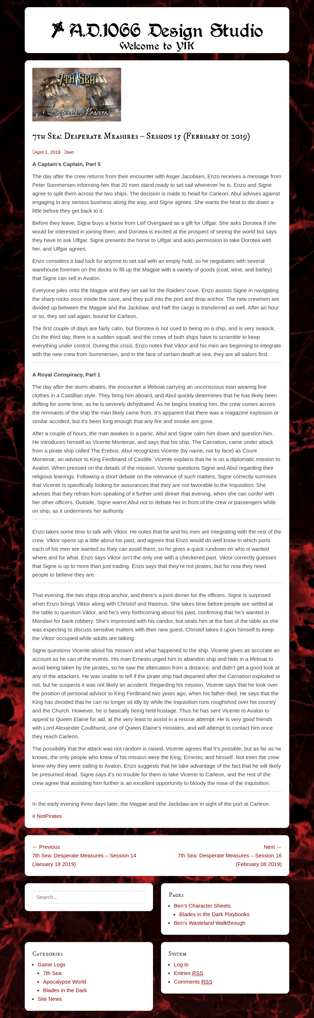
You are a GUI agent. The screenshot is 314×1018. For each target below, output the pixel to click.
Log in (181, 964)
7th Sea (52, 973)
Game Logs (52, 964)
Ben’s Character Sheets (202, 906)
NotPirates (49, 816)
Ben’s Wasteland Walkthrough (210, 923)
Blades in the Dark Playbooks (214, 914)
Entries (188, 973)
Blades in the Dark (65, 990)
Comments (193, 982)
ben (70, 152)
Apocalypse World (64, 982)
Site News (50, 999)
